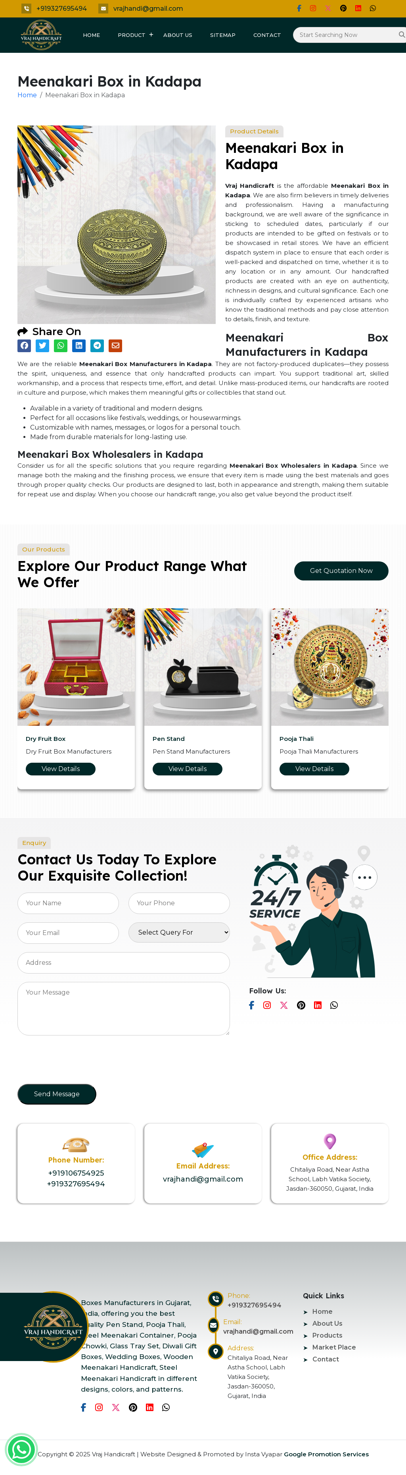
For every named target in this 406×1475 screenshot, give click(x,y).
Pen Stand (169, 738)
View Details (61, 769)
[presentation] (77, 1062)
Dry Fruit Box (45, 738)
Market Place (334, 1347)
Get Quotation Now (341, 571)
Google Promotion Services (325, 1454)
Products (327, 1335)
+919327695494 (61, 8)
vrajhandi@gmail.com (148, 8)
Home (91, 35)
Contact (267, 35)
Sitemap (223, 35)
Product (132, 35)
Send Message (57, 1094)
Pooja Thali (297, 738)
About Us (177, 35)
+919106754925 (76, 1173)
